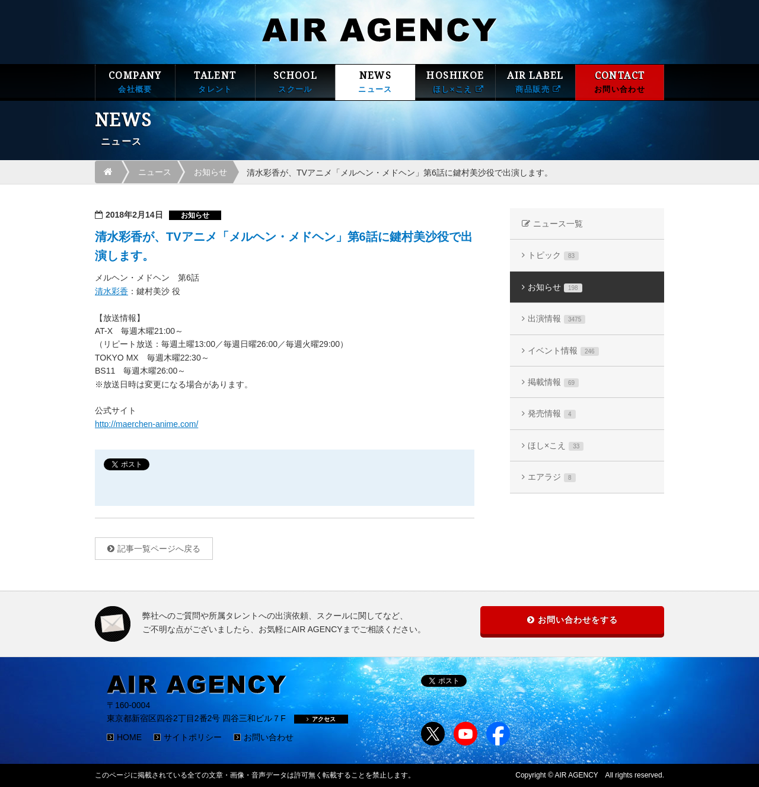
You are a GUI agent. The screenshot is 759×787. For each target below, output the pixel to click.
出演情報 (556, 319)
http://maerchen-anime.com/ (146, 424)
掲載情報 (553, 382)
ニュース (154, 172)
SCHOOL (295, 82)
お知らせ (210, 172)
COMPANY (135, 82)
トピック (553, 255)
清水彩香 (111, 291)
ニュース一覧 (558, 223)
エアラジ (552, 477)
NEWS (375, 82)
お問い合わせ (269, 737)
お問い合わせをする (578, 619)
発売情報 (552, 414)
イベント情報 (563, 351)
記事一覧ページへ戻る (158, 548)
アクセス (321, 719)
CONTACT (620, 82)
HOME (129, 737)
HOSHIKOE (455, 82)
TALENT (215, 82)
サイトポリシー (193, 737)
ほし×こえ (555, 446)
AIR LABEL (535, 82)
